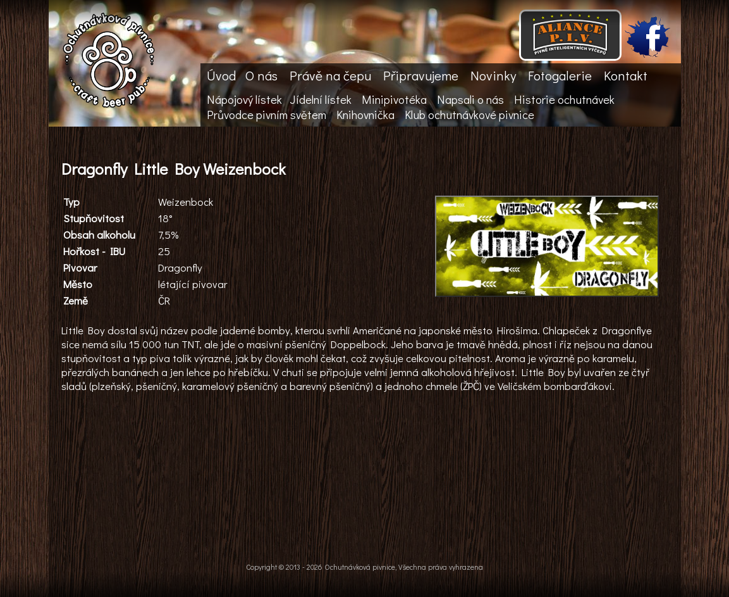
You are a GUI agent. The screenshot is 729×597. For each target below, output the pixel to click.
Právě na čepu (330, 75)
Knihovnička (365, 114)
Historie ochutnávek (564, 99)
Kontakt (625, 75)
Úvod (221, 75)
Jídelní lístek (321, 99)
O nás (261, 75)
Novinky (493, 75)
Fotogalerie (560, 75)
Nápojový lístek (244, 99)
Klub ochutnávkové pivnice (469, 114)
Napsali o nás (470, 99)
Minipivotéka (394, 99)
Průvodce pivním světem (266, 114)
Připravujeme (420, 75)
